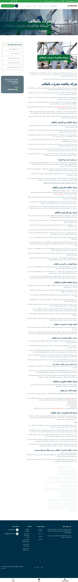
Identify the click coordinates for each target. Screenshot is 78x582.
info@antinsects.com (70, 1)
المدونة (34, 6)
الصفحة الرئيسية (53, 6)
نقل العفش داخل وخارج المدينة (26, 535)
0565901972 (12, 529)
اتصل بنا (40, 539)
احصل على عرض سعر (8, 6)
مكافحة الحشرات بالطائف (61, 106)
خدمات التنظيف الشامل (14, 49)
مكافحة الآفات (71, 400)
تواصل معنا (28, 6)
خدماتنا (40, 6)
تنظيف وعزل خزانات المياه (13, 62)
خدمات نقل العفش (15, 53)
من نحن (46, 6)
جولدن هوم (60, 194)
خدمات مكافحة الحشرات (57, 408)
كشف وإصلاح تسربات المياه (13, 67)
